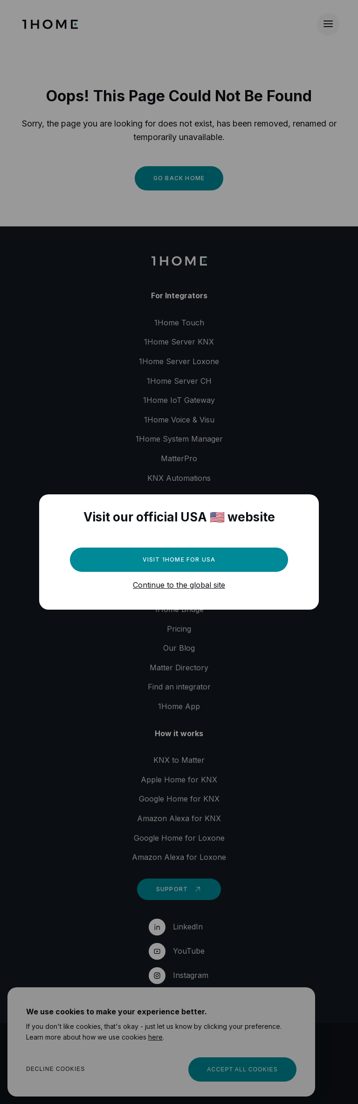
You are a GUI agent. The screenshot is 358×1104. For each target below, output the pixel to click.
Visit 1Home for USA (179, 559)
